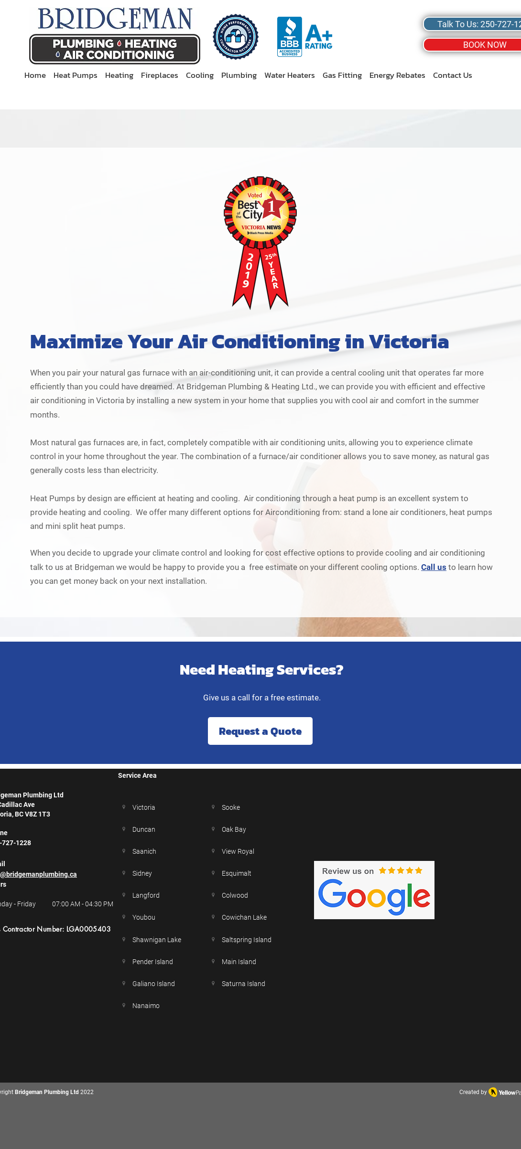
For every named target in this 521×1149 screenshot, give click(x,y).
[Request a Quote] (260, 731)
